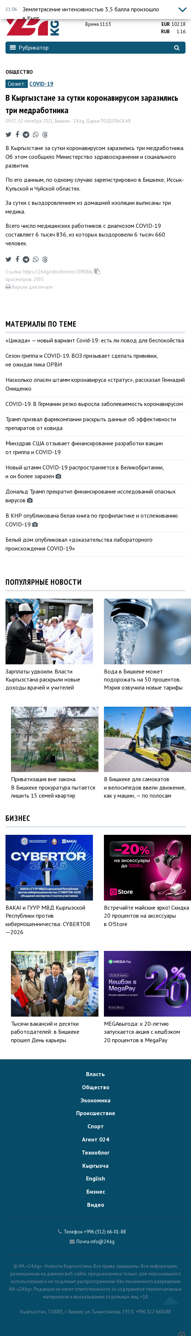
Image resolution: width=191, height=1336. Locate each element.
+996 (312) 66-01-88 (105, 1232)
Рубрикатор (29, 47)
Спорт (95, 1126)
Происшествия (95, 1113)
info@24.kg (102, 1242)
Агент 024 (95, 1139)
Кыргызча (95, 1165)
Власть (95, 1074)
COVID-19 (41, 83)
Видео (95, 1204)
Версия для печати (29, 287)
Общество (19, 72)
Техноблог (95, 1152)
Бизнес (95, 1191)
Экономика (95, 1100)
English (95, 1178)
